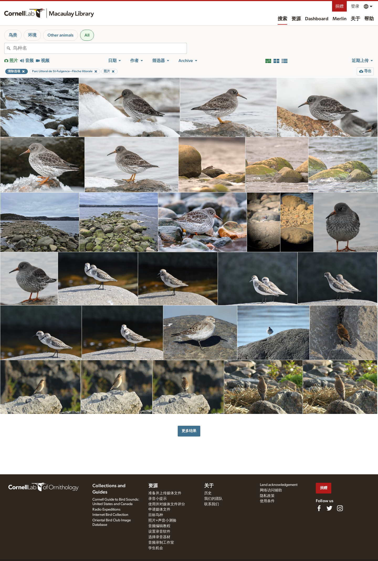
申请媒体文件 (159, 509)
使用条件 (267, 501)
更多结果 (189, 431)
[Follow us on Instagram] (340, 508)
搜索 (282, 19)
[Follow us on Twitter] (329, 508)
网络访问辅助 (271, 490)
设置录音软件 (159, 531)
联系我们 (211, 504)
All (87, 35)
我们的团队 (213, 499)
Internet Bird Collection (110, 515)
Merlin (339, 19)
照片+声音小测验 (162, 520)
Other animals (61, 35)
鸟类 (13, 35)
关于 (355, 19)
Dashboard (316, 19)
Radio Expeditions (106, 509)
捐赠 (339, 6)
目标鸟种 (155, 515)
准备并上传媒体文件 (164, 493)
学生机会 (155, 548)
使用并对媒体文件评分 (166, 504)
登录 (355, 6)
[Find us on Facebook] (319, 508)
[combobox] (100, 48)
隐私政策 (267, 496)
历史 (208, 493)
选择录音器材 (159, 537)
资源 (296, 19)
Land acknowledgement (278, 485)
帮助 (369, 19)
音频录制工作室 (161, 542)
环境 (32, 35)
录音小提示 (157, 499)
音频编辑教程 (159, 526)
